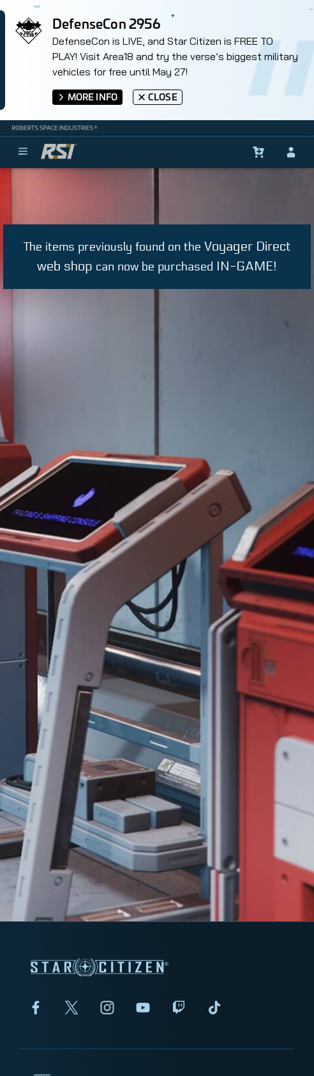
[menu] (23, 152)
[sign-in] (291, 152)
